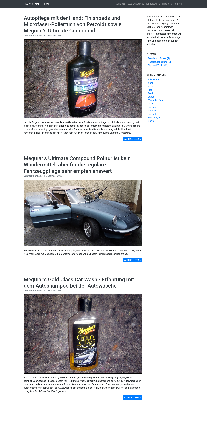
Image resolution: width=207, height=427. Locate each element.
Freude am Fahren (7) (159, 58)
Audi (150, 83)
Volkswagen (154, 117)
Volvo (151, 121)
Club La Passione (136, 4)
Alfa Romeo (154, 79)
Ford (150, 93)
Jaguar (151, 96)
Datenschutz (165, 4)
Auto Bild (120, 4)
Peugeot (152, 107)
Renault (152, 114)
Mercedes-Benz (156, 100)
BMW (151, 86)
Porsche (152, 110)
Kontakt (178, 4)
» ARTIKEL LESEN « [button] (132, 139)
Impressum (151, 4)
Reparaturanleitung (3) (159, 62)
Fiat (150, 90)
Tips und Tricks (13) (158, 65)
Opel (150, 103)
